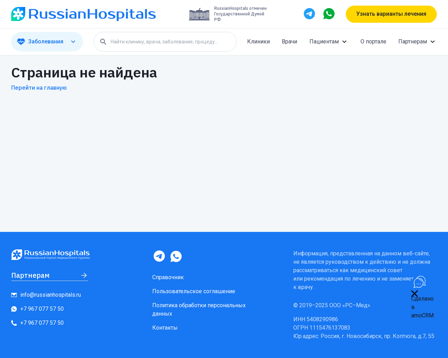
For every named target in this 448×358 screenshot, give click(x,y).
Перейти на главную (39, 87)
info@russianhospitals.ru (46, 294)
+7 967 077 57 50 (37, 308)
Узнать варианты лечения (391, 14)
